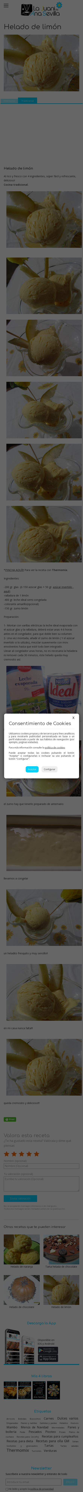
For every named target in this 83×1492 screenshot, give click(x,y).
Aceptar (32, 769)
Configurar (49, 769)
